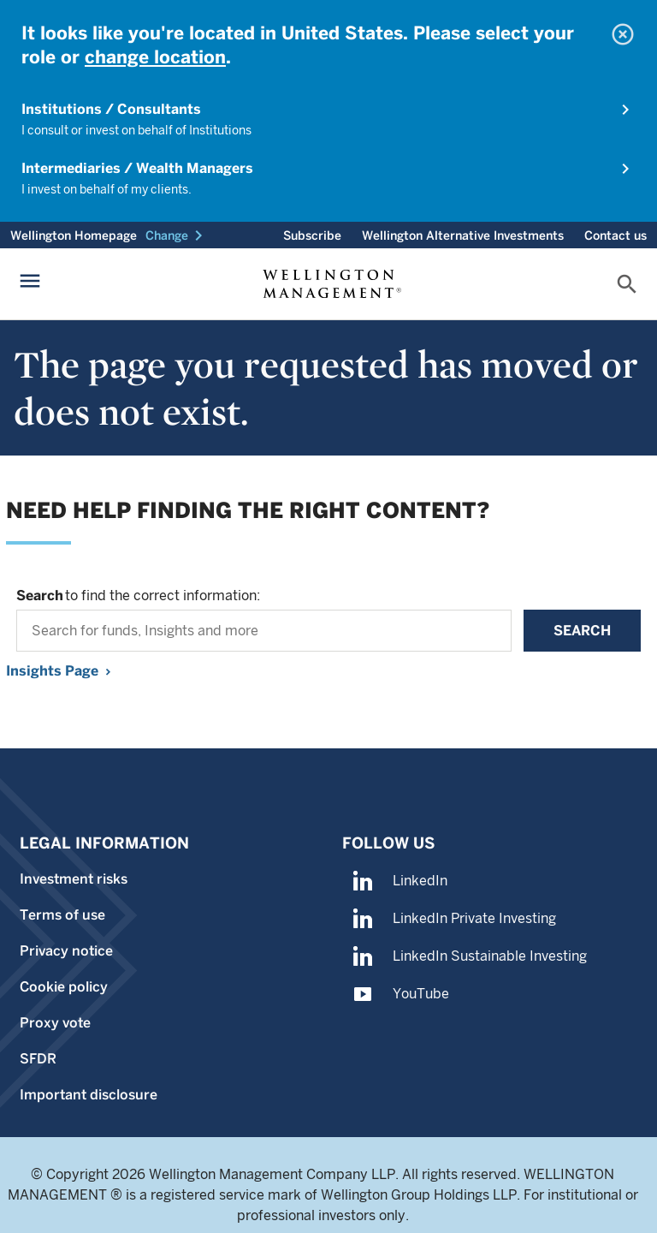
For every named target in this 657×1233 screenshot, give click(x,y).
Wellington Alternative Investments (463, 235)
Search (582, 630)
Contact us (615, 235)
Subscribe (312, 235)
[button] (177, 235)
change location (155, 57)
